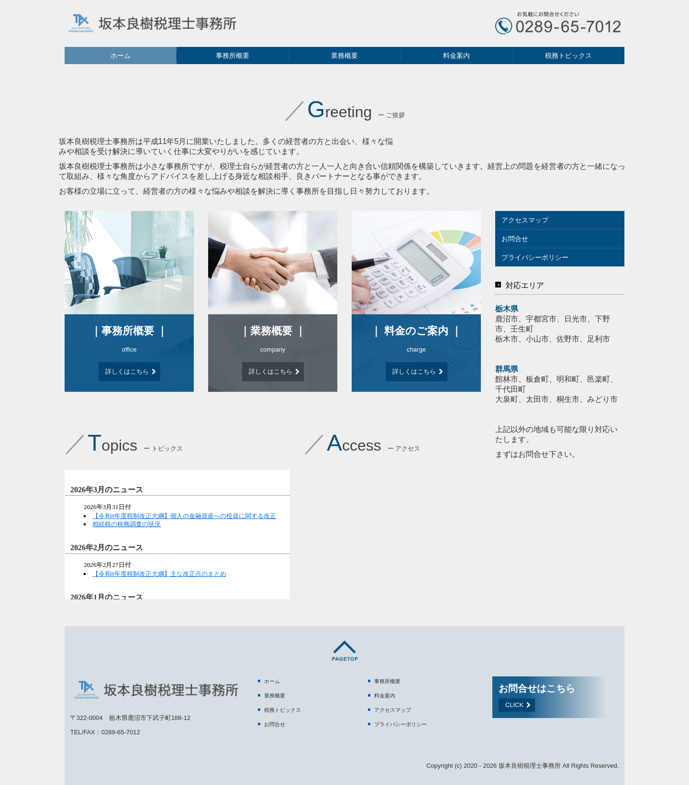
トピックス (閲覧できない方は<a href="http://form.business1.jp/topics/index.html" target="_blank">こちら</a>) (177, 534)
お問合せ (514, 239)
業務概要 (344, 55)
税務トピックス (568, 55)
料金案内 (456, 55)
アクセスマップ (524, 220)
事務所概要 (232, 55)
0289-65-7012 (120, 732)
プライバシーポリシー (534, 257)
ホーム (121, 55)
